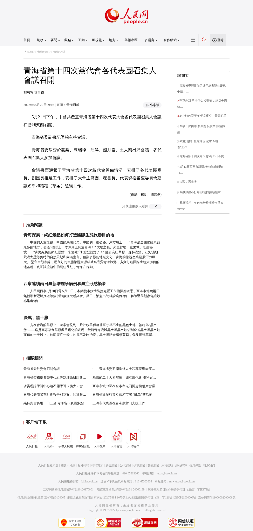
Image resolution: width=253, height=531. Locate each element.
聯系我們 (209, 465)
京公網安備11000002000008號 (216, 497)
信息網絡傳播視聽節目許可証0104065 (41, 497)
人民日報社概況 (48, 465)
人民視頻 (99, 438)
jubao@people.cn (167, 473)
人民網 (28, 51)
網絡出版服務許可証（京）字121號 (150, 497)
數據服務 (153, 465)
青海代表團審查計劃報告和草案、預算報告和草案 (59, 394)
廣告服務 (111, 465)
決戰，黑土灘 (35, 317)
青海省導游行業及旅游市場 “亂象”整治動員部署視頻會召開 (136, 394)
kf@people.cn (89, 481)
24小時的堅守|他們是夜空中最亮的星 (202, 115)
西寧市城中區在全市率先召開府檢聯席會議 (124, 386)
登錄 (220, 40)
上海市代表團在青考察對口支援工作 (119, 403)
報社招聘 (83, 465)
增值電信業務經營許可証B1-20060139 (121, 489)
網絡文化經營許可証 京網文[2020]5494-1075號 (96, 497)
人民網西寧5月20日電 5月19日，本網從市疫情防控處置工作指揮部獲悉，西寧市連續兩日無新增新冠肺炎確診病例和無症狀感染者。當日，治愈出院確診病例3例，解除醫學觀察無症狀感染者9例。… (91, 296)
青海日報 (73, 105)
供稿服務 (139, 465)
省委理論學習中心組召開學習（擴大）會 (53, 386)
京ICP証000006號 (185, 497)
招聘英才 (97, 465)
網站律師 (181, 465)
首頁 (26, 40)
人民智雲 (116, 438)
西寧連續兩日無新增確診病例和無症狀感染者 (64, 283)
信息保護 (195, 465)
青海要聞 (59, 51)
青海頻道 (43, 51)
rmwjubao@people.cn (182, 481)
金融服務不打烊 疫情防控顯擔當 (200, 192)
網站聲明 (167, 465)
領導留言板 (82, 438)
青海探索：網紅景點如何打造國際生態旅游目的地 (68, 235)
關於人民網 (68, 465)
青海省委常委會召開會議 (41, 369)
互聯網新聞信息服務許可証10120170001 (68, 489)
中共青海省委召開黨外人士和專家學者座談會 (125, 369)
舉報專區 (131, 40)
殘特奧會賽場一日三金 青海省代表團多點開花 (56, 403)
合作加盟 (125, 465)
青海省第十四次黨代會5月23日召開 (201, 156)
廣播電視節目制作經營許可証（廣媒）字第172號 (179, 489)
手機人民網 (66, 438)
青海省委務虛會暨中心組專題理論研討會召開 (56, 377)
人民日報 (32, 438)
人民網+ (49, 438)
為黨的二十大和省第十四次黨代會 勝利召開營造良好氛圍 (134, 377)
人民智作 (133, 438)
